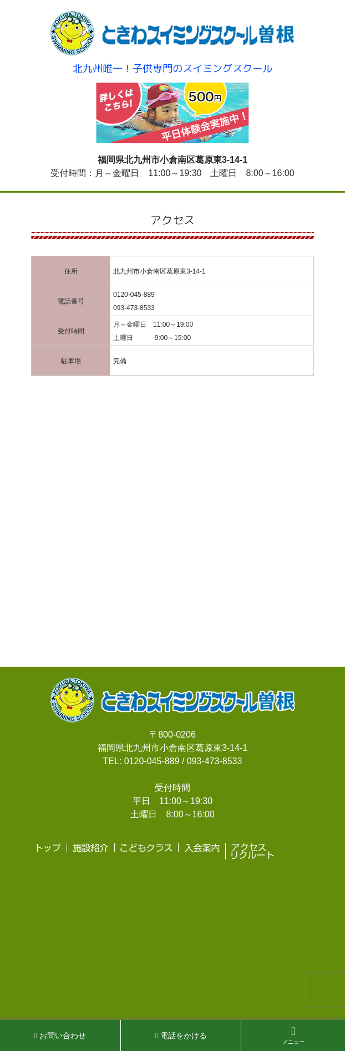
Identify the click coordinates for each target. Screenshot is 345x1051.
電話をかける (181, 1035)
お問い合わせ (60, 1035)
